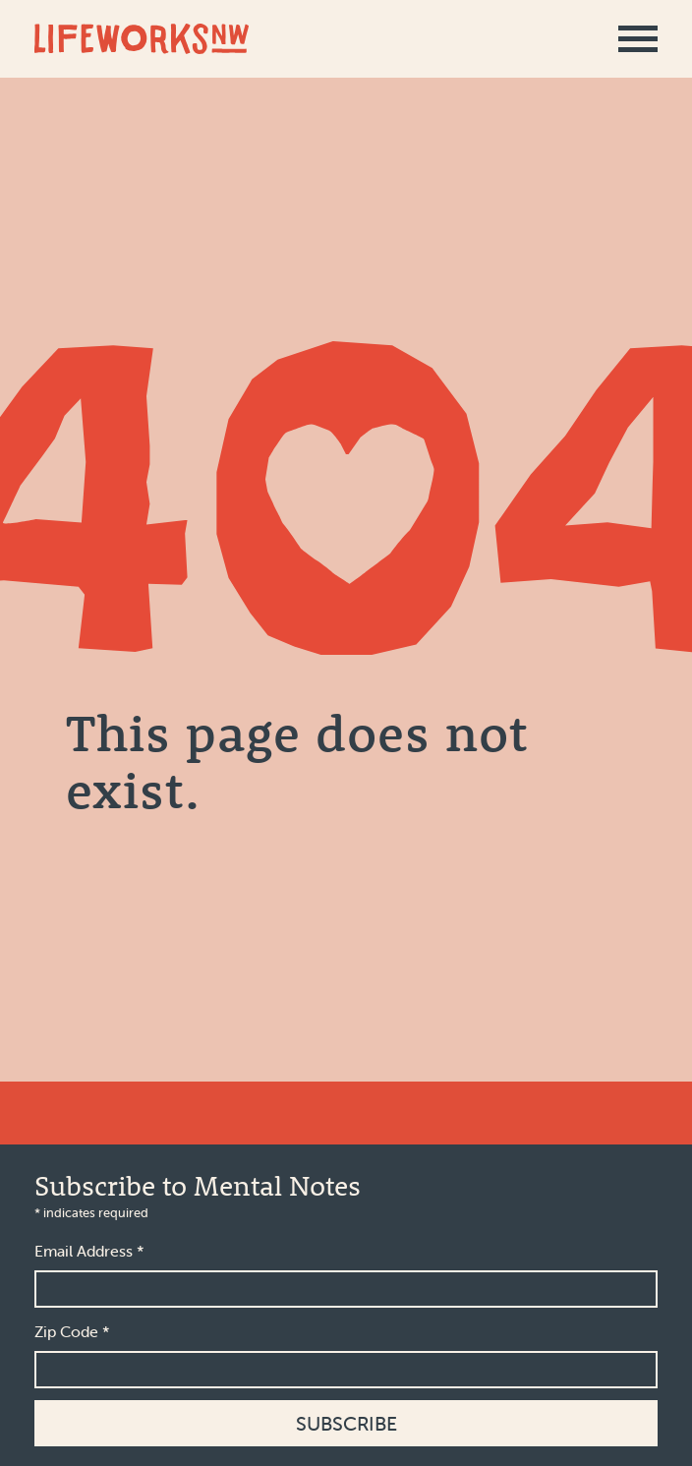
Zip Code (72, 1331)
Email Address (89, 1251)
